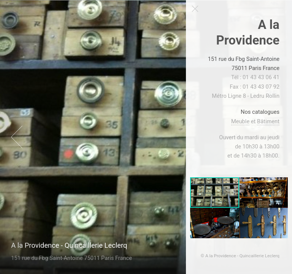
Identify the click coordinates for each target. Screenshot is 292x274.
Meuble (240, 121)
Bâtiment (268, 121)
